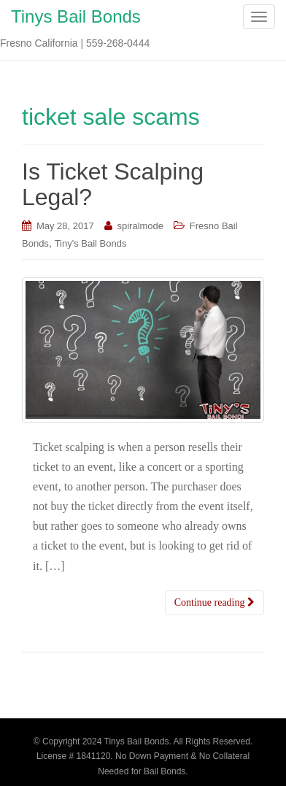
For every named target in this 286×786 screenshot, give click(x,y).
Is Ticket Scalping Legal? (113, 184)
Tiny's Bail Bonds (91, 243)
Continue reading (214, 602)
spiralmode (140, 225)
